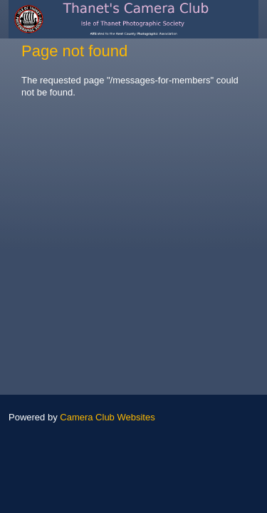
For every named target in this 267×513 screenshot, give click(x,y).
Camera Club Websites (107, 417)
